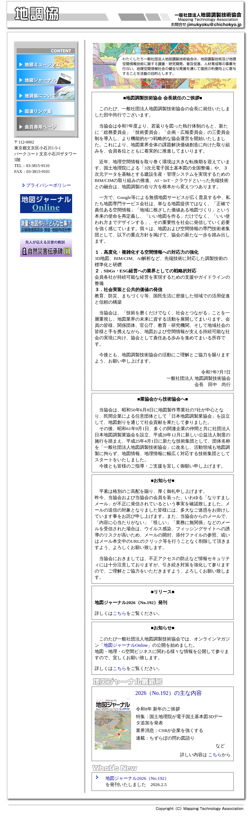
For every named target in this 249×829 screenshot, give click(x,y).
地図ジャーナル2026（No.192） (137, 778)
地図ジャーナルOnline (126, 645)
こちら (119, 613)
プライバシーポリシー (48, 185)
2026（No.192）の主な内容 (168, 693)
